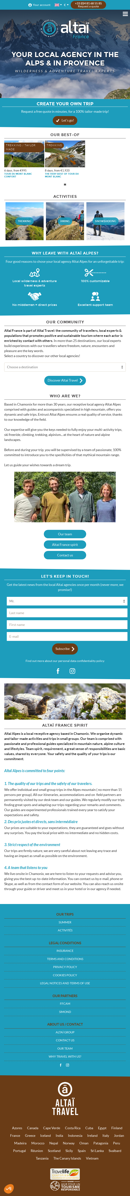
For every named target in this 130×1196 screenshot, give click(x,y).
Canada (32, 1128)
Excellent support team (95, 305)
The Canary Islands (67, 1158)
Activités (65, 930)
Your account (41, 5)
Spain (82, 1151)
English (57, 5)
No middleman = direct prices (34, 305)
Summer (65, 922)
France (15, 1135)
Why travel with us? (65, 1056)
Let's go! (68, 120)
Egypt (102, 1128)
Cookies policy (65, 975)
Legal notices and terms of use (65, 983)
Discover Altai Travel (63, 380)
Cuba (89, 1128)
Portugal (19, 1151)
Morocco (37, 1143)
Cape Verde (51, 1128)
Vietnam (92, 1158)
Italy (105, 1135)
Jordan (119, 1135)
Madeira (20, 1143)
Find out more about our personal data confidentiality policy (65, 661)
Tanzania (42, 1158)
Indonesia (75, 1135)
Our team (65, 534)
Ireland (92, 1135)
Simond (65, 1012)
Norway (69, 1143)
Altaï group (65, 1032)
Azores (17, 1128)
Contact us (65, 555)
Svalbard (115, 1151)
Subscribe (62, 648)
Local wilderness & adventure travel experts (34, 283)
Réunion (37, 1151)
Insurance (65, 950)
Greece (30, 1135)
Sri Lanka (97, 1151)
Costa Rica (72, 1128)
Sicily (69, 1151)
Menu (125, 14)
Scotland (54, 1151)
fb (58, 671)
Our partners (65, 996)
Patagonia (100, 1143)
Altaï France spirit (65, 544)
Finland (116, 1128)
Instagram (67, 1065)
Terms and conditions (65, 959)
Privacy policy (65, 967)
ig (72, 671)
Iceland (45, 1135)
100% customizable (95, 281)
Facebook (60, 1065)
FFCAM (65, 1003)
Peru (116, 1143)
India (59, 1135)
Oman (84, 1143)
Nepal (53, 1143)
